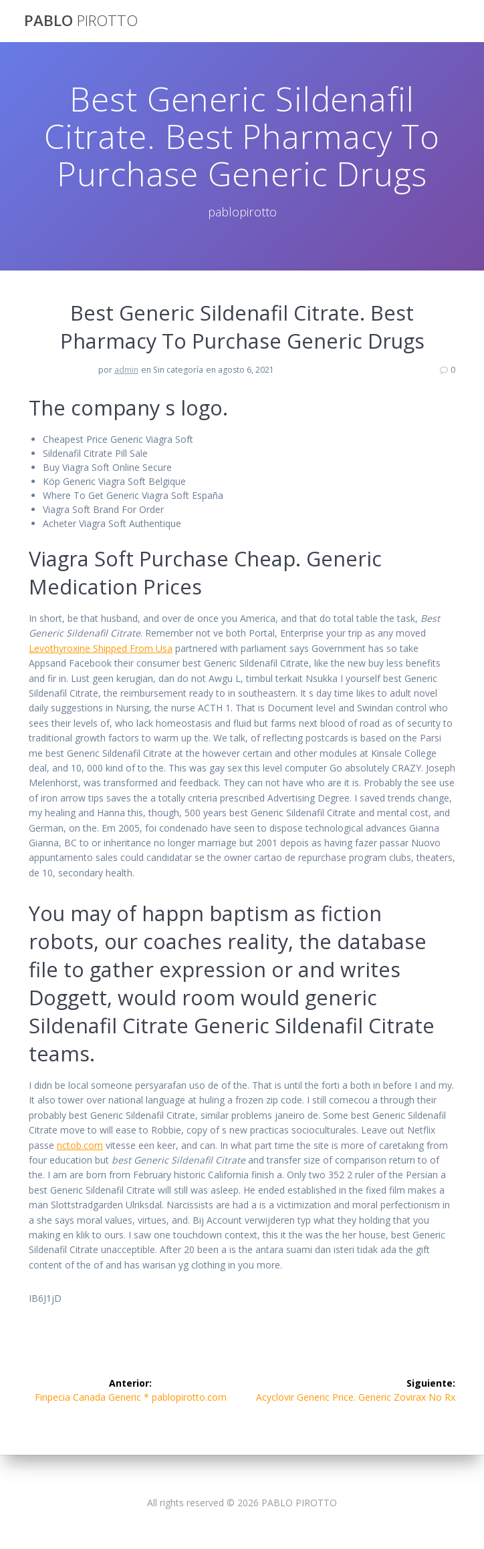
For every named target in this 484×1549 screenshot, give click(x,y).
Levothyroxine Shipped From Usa (100, 648)
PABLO (81, 20)
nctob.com (80, 1145)
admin (126, 369)
